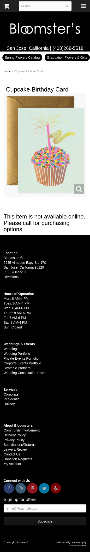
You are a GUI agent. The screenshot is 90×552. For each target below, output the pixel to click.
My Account (12, 464)
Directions (11, 277)
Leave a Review (16, 449)
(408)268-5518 (68, 48)
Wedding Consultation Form (24, 373)
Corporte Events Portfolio (22, 363)
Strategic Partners (17, 368)
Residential (12, 399)
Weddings (11, 349)
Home (7, 71)
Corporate (11, 394)
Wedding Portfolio (17, 354)
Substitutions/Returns (20, 445)
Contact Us (12, 454)
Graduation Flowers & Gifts (67, 57)
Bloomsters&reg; (45, 28)
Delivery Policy (15, 435)
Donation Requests (18, 459)
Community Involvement (22, 430)
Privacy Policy (14, 440)
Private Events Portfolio (21, 358)
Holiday (9, 404)
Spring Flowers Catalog (22, 57)
